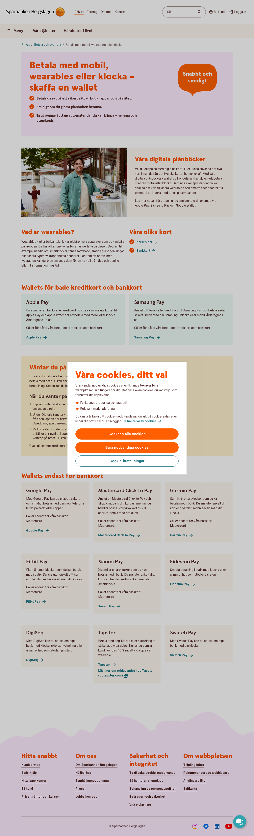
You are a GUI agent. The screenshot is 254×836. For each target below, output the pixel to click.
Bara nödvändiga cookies (127, 447)
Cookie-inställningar (127, 461)
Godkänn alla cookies (127, 434)
